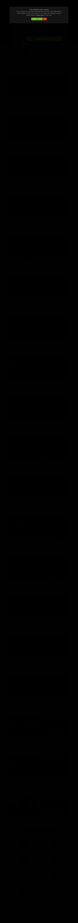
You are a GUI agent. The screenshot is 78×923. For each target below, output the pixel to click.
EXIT (44, 19)
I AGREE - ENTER (37, 19)
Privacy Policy (40, 15)
